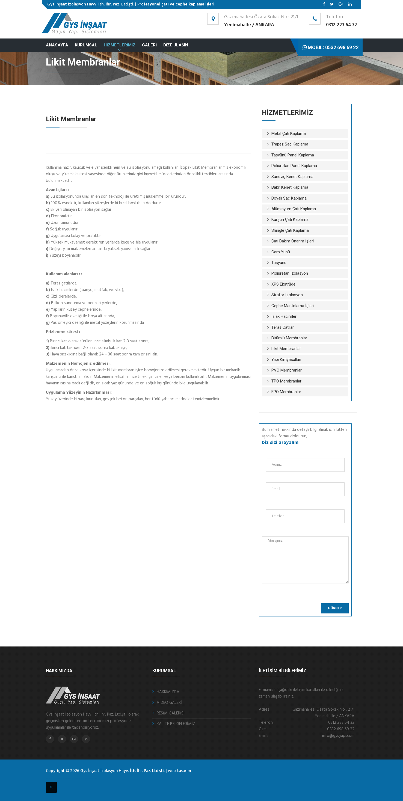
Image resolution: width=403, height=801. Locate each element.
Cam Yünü (280, 252)
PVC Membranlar (286, 370)
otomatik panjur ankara (68, 778)
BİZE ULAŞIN (175, 45)
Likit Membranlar (286, 348)
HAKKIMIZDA (168, 692)
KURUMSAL (86, 45)
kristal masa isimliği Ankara (92, 778)
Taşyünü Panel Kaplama (292, 155)
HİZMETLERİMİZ (119, 45)
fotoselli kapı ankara (61, 778)
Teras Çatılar (282, 327)
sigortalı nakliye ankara (75, 778)
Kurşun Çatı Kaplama (290, 219)
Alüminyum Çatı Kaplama (293, 208)
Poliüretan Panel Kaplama (294, 165)
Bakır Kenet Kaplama (289, 187)
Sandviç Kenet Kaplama (292, 176)
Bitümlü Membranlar (289, 338)
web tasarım (179, 771)
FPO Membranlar (286, 391)
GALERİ (149, 45)
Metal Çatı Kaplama (288, 133)
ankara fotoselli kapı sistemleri (83, 778)
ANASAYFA (57, 45)
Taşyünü (278, 262)
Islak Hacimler (284, 316)
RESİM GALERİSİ (171, 713)
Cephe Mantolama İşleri (292, 305)
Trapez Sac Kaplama (289, 144)
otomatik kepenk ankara (49, 778)
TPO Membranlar (286, 381)
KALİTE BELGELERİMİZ (176, 724)
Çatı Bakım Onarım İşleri (292, 241)
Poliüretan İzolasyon (289, 273)
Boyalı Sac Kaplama (289, 198)
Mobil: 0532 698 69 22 (330, 47)
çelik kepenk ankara (55, 778)
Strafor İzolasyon (287, 294)
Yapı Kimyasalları (286, 359)
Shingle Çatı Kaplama (290, 230)
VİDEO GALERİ (169, 702)
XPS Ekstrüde (283, 284)
